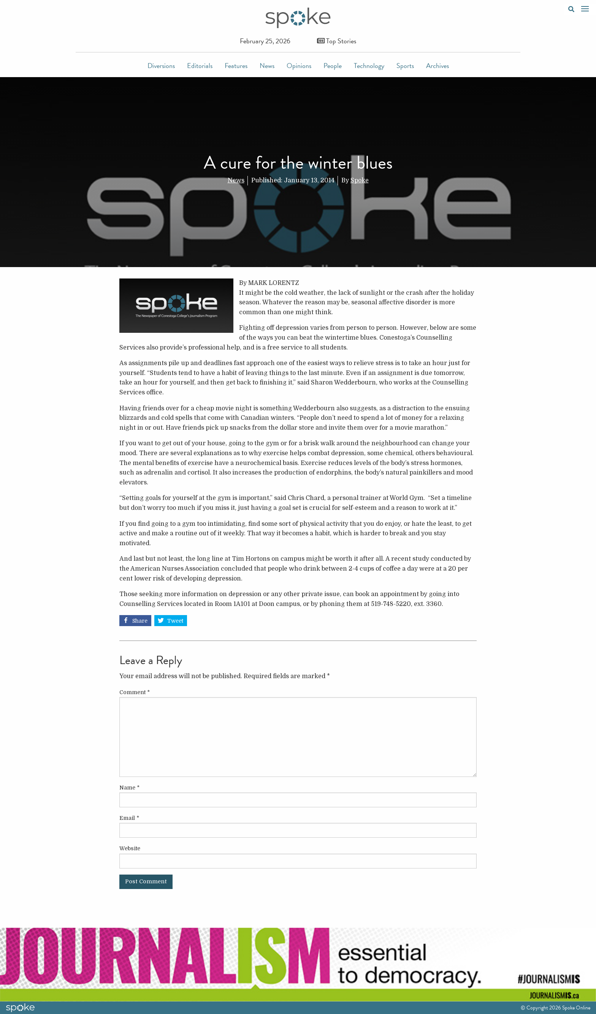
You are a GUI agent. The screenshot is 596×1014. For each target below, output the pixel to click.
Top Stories (336, 41)
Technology (369, 65)
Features (236, 65)
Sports (405, 65)
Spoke (359, 180)
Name (129, 788)
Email (129, 818)
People (332, 65)
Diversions (161, 65)
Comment (134, 692)
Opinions (299, 65)
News (267, 65)
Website (129, 848)
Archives (437, 65)
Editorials (199, 65)
